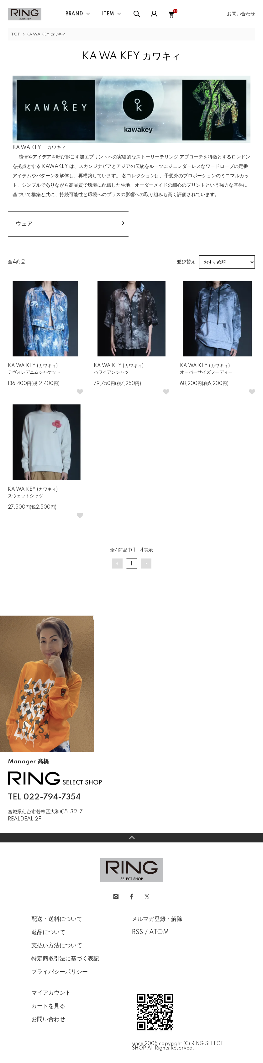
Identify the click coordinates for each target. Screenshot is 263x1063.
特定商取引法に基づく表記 (65, 959)
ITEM (108, 14)
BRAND (74, 14)
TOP (15, 34)
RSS (137, 932)
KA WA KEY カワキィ (46, 34)
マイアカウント (51, 993)
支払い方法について (56, 946)
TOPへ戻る (131, 837)
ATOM (159, 932)
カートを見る (48, 1006)
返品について (48, 932)
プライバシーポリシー (59, 972)
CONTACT (39, 828)
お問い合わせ (241, 14)
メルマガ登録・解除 (157, 919)
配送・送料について (56, 919)
